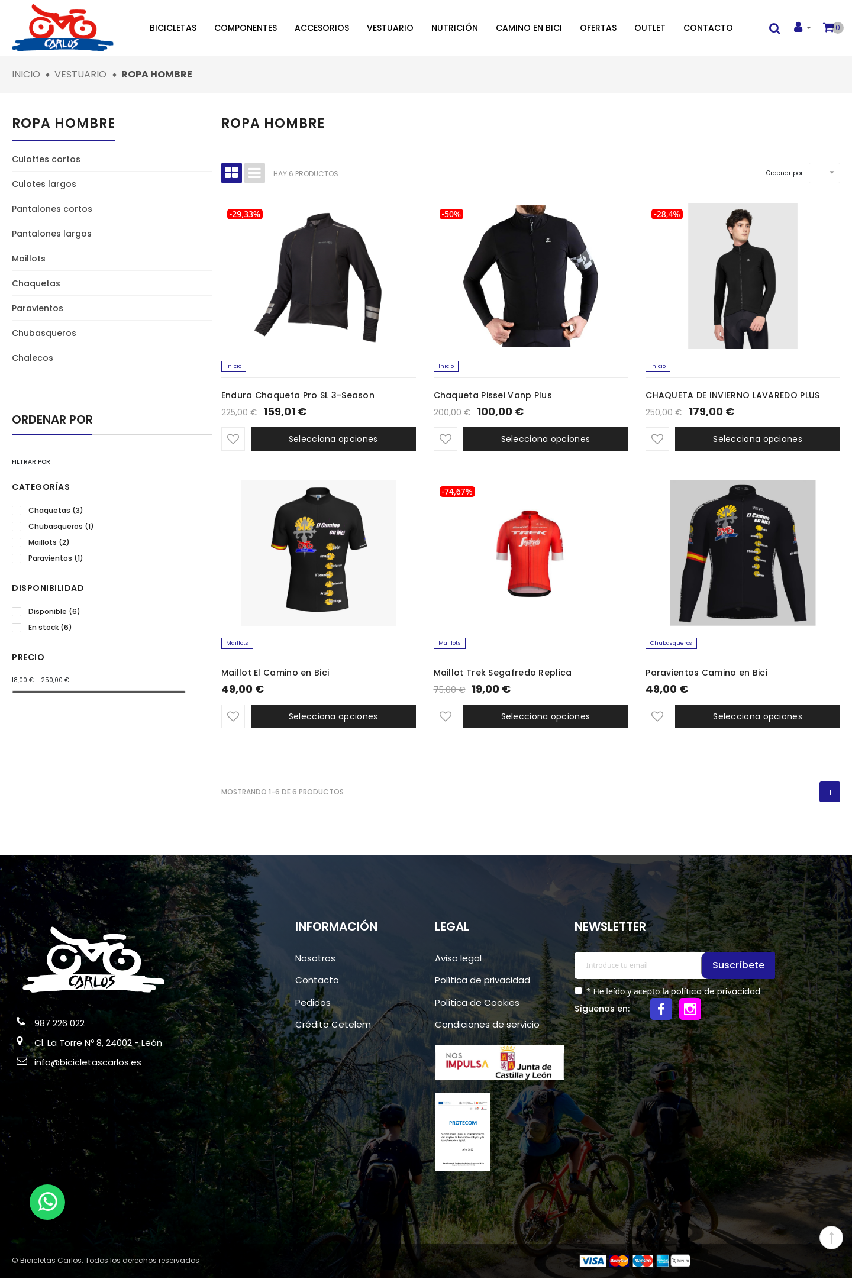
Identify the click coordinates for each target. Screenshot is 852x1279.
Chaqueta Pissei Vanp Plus (493, 396)
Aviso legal (458, 958)
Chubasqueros (44, 333)
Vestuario (390, 28)
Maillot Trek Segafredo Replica (503, 673)
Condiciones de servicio (487, 1025)
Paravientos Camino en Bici (706, 673)
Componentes (245, 28)
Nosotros (315, 958)
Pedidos (313, 1003)
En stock (50, 627)
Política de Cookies (477, 1003)
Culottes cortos (46, 159)
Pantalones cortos (52, 209)
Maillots (29, 258)
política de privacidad (715, 992)
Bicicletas (173, 28)
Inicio (234, 366)
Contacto (708, 28)
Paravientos (37, 308)
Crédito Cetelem (333, 1025)
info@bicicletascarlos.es (87, 1063)
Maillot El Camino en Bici (275, 673)
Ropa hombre (63, 123)
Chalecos (32, 358)
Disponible (54, 611)
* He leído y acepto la (672, 992)
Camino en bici (529, 28)
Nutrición (454, 28)
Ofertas (598, 28)
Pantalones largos (52, 234)
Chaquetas (36, 283)
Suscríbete (740, 966)
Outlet (650, 28)
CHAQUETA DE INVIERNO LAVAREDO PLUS (732, 396)
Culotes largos (44, 184)
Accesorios (322, 28)
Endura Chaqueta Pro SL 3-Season (298, 396)
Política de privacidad (482, 981)
